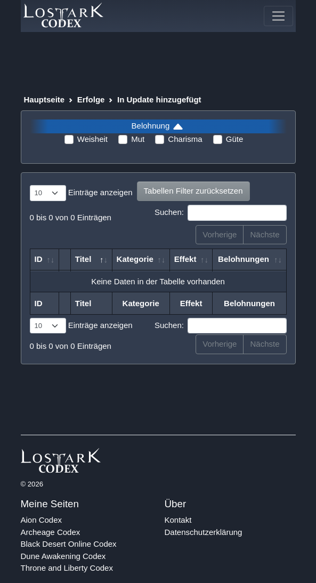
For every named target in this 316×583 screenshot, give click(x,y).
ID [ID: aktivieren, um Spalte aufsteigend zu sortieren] (39, 258)
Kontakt (178, 519)
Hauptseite (44, 99)
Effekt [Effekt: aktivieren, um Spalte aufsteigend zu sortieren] (185, 258)
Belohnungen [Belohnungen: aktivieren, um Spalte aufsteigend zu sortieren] (243, 258)
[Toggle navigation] (278, 16)
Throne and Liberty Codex (67, 567)
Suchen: (221, 213)
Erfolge (91, 99)
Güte (235, 138)
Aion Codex (41, 519)
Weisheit (92, 138)
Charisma (185, 138)
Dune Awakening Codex (63, 556)
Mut (137, 138)
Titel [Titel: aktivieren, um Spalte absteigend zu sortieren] (83, 258)
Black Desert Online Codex (69, 543)
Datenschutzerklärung (203, 532)
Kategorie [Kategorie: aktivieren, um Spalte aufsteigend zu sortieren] (135, 258)
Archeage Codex (50, 532)
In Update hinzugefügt (159, 99)
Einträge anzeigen (81, 193)
